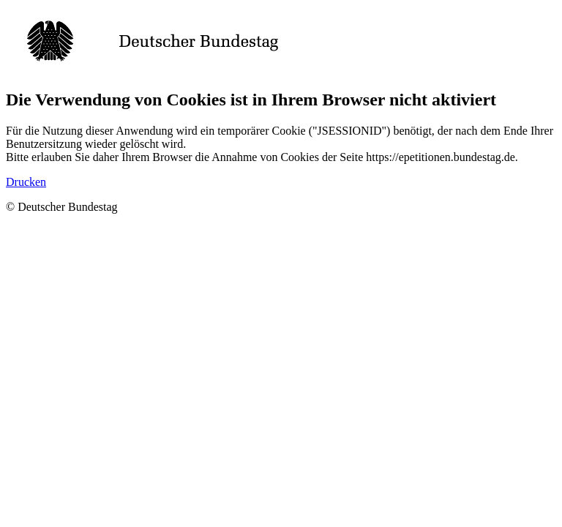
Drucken (26, 182)
